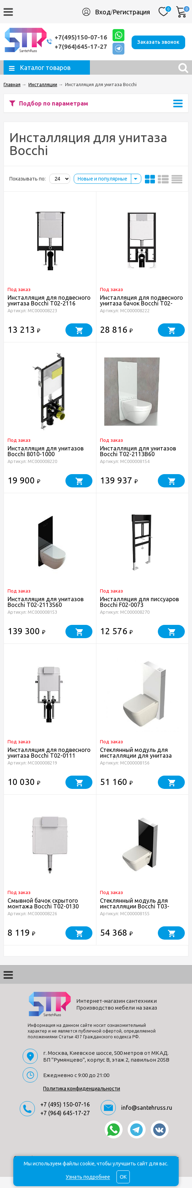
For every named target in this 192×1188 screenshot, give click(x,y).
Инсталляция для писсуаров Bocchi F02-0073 (139, 613)
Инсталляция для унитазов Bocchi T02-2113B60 (138, 462)
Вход (103, 11)
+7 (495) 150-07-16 (65, 1115)
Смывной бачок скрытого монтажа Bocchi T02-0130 (43, 914)
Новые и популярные (102, 190)
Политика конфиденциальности (81, 1100)
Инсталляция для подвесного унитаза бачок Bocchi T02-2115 (141, 314)
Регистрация (131, 11)
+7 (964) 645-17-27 (65, 1124)
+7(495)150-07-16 (81, 35)
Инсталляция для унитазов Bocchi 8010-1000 (46, 462)
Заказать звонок (81, 61)
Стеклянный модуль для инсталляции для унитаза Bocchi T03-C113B (136, 767)
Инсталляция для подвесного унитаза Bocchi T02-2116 (49, 311)
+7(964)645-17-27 (81, 45)
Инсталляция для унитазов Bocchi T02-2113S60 (46, 613)
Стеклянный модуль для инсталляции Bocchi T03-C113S (134, 917)
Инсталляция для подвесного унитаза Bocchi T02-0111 (49, 764)
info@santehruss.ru (146, 1118)
